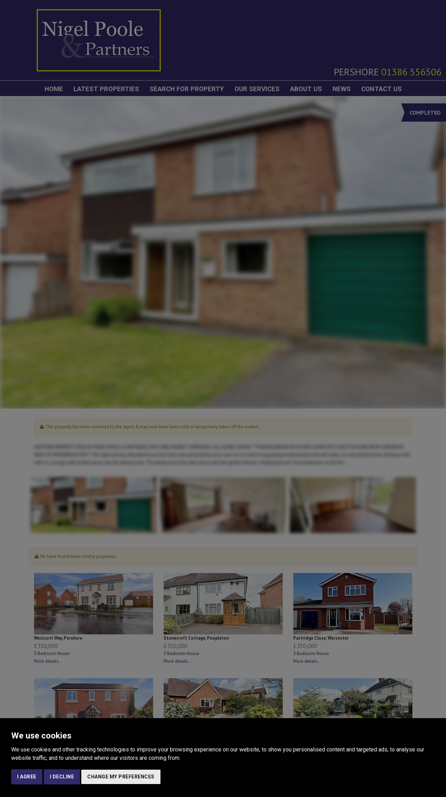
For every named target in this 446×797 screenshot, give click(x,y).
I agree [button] (26, 776)
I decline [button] (62, 776)
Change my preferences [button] (121, 776)
